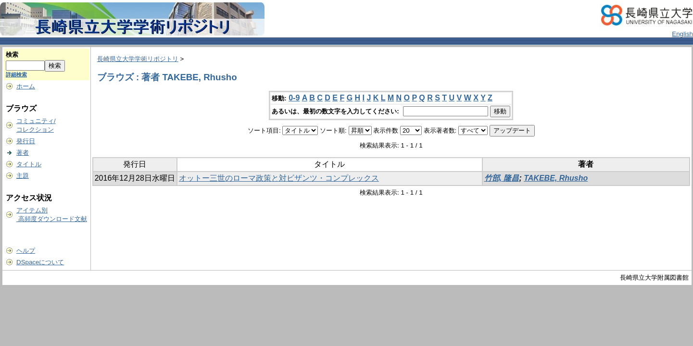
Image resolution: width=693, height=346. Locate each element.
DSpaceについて (40, 262)
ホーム (25, 86)
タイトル (28, 164)
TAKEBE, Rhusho (556, 178)
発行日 (25, 141)
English (682, 33)
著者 (22, 152)
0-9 (294, 98)
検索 (12, 54)
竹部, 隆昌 (501, 178)
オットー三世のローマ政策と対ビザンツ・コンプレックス (279, 178)
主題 (22, 175)
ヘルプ (25, 250)
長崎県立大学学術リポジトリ (137, 58)
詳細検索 (16, 74)
